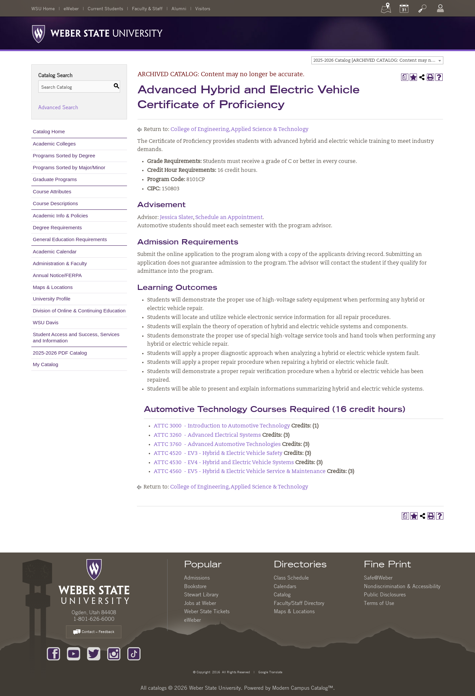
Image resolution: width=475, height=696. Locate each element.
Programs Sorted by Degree (64, 155)
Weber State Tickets (207, 611)
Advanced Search (58, 107)
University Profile (52, 298)
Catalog (282, 594)
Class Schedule (291, 577)
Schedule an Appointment (229, 217)
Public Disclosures (385, 594)
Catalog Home (49, 131)
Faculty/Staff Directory (299, 603)
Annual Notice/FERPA (57, 275)
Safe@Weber (378, 577)
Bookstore (195, 586)
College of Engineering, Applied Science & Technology (239, 129)
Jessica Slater (176, 217)
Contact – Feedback (93, 632)
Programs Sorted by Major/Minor (69, 167)
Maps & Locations (53, 287)
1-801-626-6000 (93, 619)
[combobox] (377, 60)
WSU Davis (46, 322)
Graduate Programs (55, 179)
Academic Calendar (55, 251)
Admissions (197, 577)
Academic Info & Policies (60, 215)
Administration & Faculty (60, 263)
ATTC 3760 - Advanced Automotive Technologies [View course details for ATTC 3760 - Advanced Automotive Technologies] (217, 444)
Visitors (202, 8)
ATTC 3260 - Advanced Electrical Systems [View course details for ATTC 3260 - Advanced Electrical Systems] (207, 435)
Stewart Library (201, 594)
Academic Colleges (54, 143)
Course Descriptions (55, 203)
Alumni (179, 8)
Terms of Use (379, 603)
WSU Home (43, 8)
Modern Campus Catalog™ (302, 687)
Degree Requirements (57, 227)
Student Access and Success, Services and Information (76, 337)
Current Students (105, 8)
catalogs (157, 687)
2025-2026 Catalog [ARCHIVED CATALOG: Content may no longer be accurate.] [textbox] (378, 60)
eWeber (71, 8)
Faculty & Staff (147, 8)
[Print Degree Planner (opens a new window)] (404, 77)
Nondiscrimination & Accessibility (402, 586)
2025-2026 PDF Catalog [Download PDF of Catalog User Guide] (60, 353)
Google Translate (269, 672)
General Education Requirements (70, 239)
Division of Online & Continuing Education (79, 310)
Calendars (285, 586)
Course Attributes (52, 191)
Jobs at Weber (200, 603)
